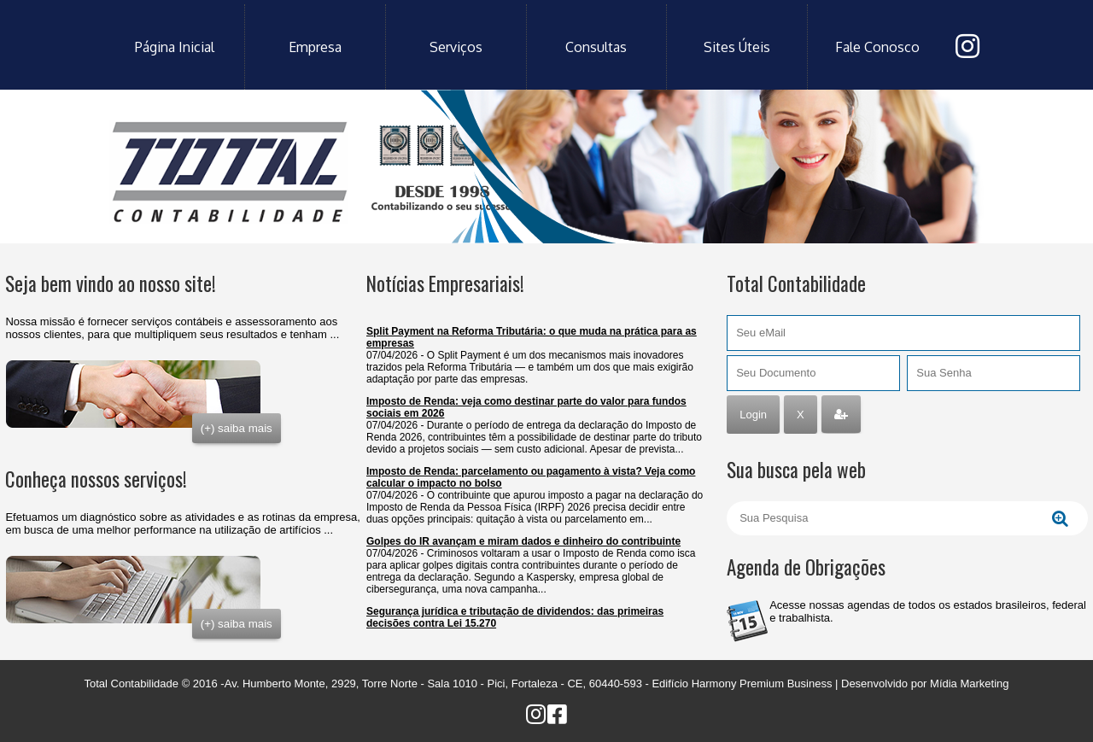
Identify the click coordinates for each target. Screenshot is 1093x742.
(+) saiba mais (236, 428)
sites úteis (737, 47)
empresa (315, 47)
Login (753, 414)
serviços (456, 47)
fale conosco (877, 47)
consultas (596, 47)
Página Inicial (174, 47)
